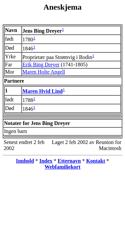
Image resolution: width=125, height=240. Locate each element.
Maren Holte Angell (43, 72)
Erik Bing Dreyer (40, 64)
